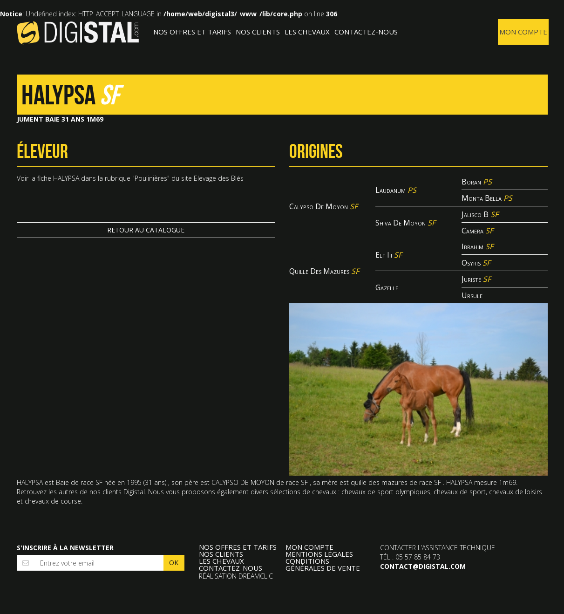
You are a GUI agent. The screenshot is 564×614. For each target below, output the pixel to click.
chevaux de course (53, 501)
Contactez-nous (366, 31)
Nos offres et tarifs (192, 31)
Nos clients (258, 31)
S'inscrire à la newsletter (65, 547)
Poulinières (151, 178)
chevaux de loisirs (515, 491)
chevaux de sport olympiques (385, 491)
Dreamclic (255, 576)
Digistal (78, 33)
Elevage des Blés (219, 178)
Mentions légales (319, 554)
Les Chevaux (307, 31)
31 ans (155, 482)
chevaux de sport (460, 491)
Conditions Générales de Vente (322, 565)
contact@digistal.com (423, 566)
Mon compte (523, 31)
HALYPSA (66, 178)
